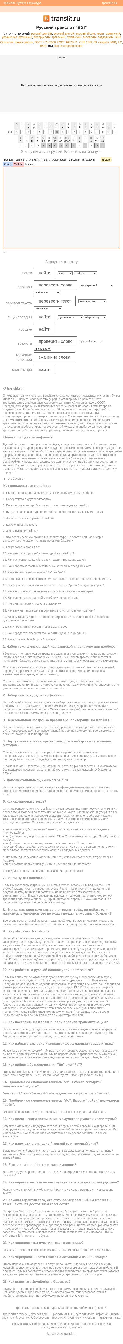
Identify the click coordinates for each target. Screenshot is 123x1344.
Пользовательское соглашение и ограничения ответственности (54, 1323)
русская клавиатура (27, 752)
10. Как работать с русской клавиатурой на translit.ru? (38, 553)
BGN (43, 45)
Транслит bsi (109, 3)
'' (85, 137)
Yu (96, 137)
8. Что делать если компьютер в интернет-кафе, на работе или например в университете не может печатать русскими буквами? (53, 538)
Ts (49, 137)
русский (24, 1314)
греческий (58, 37)
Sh (60, 137)
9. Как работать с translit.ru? (21, 547)
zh (57, 127)
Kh (43, 137)
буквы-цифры (24, 42)
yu (96, 140)
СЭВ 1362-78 (88, 42)
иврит (100, 33)
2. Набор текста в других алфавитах (27, 499)
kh (43, 140)
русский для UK (64, 33)
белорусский (42, 37)
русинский (25, 37)
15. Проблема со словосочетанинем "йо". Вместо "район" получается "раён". (54, 585)
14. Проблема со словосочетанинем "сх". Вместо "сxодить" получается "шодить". (57, 578)
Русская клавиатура (28, 3)
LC (120, 42)
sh (60, 140)
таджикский (105, 37)
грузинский (74, 37)
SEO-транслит (67, 1307)
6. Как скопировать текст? (20, 524)
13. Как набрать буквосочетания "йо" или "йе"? (34, 572)
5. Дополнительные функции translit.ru (28, 518)
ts (49, 140)
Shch (67, 137)
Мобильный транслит (93, 1307)
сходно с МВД (107, 42)
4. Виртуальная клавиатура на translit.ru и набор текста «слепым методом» (53, 511)
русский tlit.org (85, 33)
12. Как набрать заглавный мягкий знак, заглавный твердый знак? (47, 566)
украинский (9, 37)
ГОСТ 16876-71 (67, 42)
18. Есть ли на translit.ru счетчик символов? (32, 604)
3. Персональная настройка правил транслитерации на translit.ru (46, 505)
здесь (20, 1292)
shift (9, 131)
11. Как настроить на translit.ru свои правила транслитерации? (44, 559)
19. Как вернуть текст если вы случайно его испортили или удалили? (49, 610)
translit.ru (49, 395)
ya (102, 140)
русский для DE (41, 33)
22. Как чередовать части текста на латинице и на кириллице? (44, 633)
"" (74, 137)
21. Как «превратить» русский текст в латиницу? (35, 626)
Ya (102, 137)
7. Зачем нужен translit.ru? (20, 530)
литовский (90, 37)
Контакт (77, 1327)
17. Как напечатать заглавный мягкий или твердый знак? (40, 597)
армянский (113, 33)
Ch (55, 137)
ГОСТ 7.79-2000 (45, 42)
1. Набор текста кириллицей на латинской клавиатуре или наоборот (48, 492)
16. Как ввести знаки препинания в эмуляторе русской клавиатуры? (48, 591)
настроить (41, 688)
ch (55, 140)
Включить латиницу (81, 152)
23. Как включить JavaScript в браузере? (30, 639)
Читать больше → (15, 478)
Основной (6, 42)
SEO (118, 37)
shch (67, 140)
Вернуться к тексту (61, 262)
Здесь (7, 727)
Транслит (9, 3)
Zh (57, 124)
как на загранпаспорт (68, 45)
